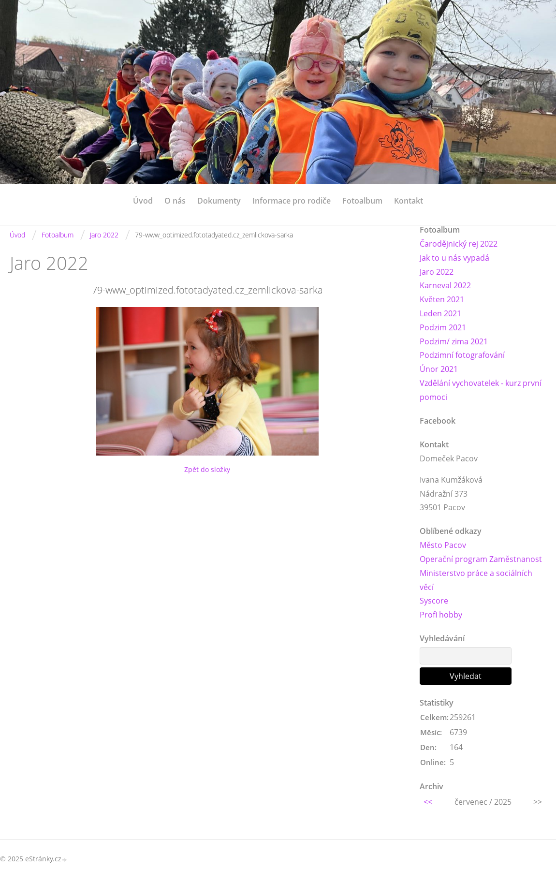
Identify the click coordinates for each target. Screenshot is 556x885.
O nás (175, 200)
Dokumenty (219, 200)
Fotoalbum (362, 200)
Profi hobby (441, 614)
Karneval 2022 (445, 285)
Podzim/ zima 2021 (454, 341)
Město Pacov (443, 545)
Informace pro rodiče (291, 200)
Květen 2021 (442, 299)
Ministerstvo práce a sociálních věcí (476, 580)
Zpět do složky (207, 469)
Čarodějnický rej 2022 (458, 243)
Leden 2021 (440, 313)
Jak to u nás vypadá (454, 257)
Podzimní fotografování (462, 355)
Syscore (434, 600)
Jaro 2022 (104, 234)
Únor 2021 (439, 369)
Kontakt (408, 200)
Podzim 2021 (443, 327)
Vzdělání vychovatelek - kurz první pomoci (480, 390)
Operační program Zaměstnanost (481, 559)
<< (428, 801)
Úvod (143, 200)
